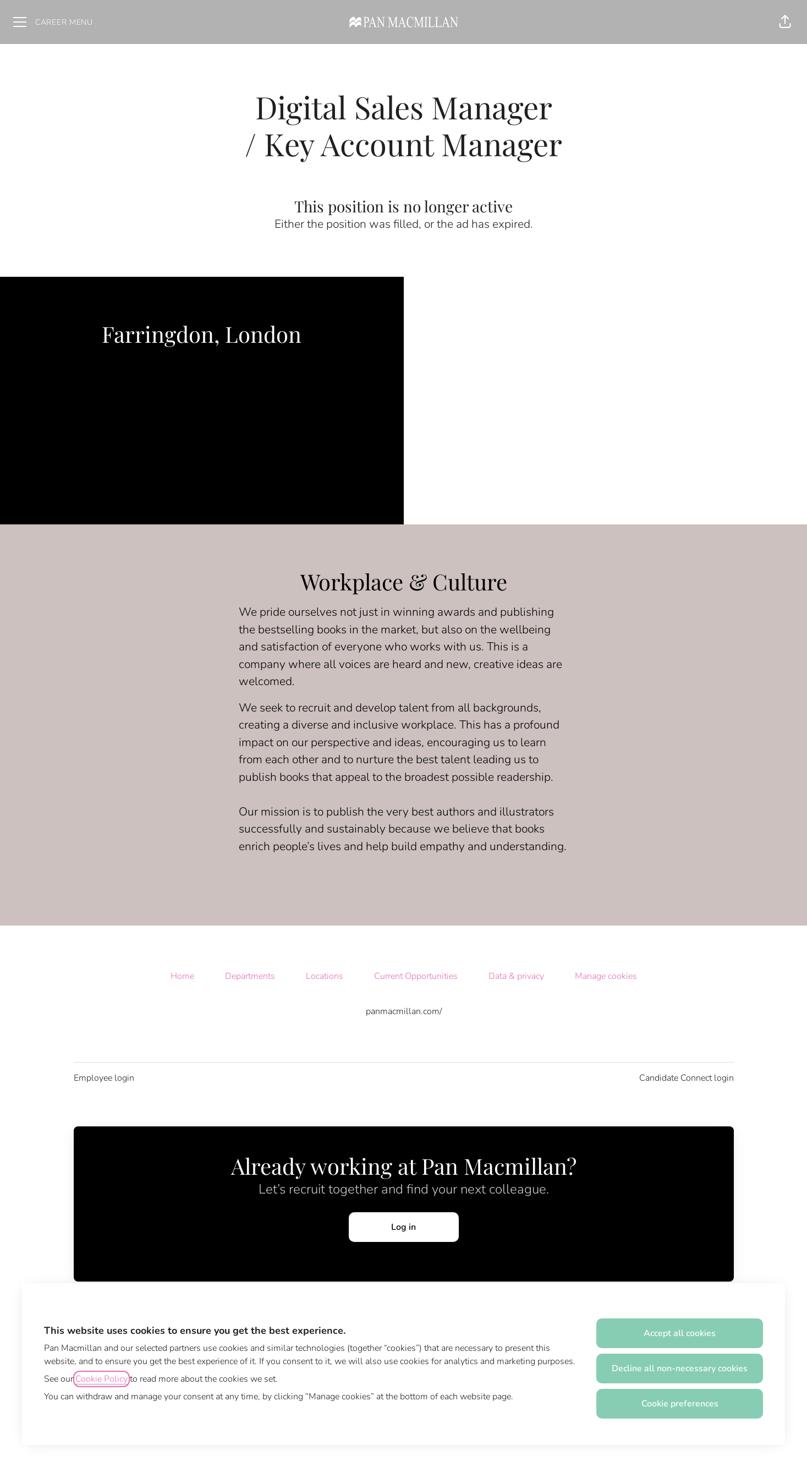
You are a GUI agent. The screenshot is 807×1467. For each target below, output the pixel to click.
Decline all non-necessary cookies (680, 1368)
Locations (324, 976)
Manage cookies (606, 976)
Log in (403, 1227)
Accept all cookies (680, 1333)
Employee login (104, 1078)
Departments (250, 976)
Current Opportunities (416, 976)
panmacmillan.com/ (404, 1011)
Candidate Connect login (686, 1078)
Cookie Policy (101, 1379)
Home (182, 976)
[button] (785, 22)
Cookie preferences (679, 1404)
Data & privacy (516, 976)
